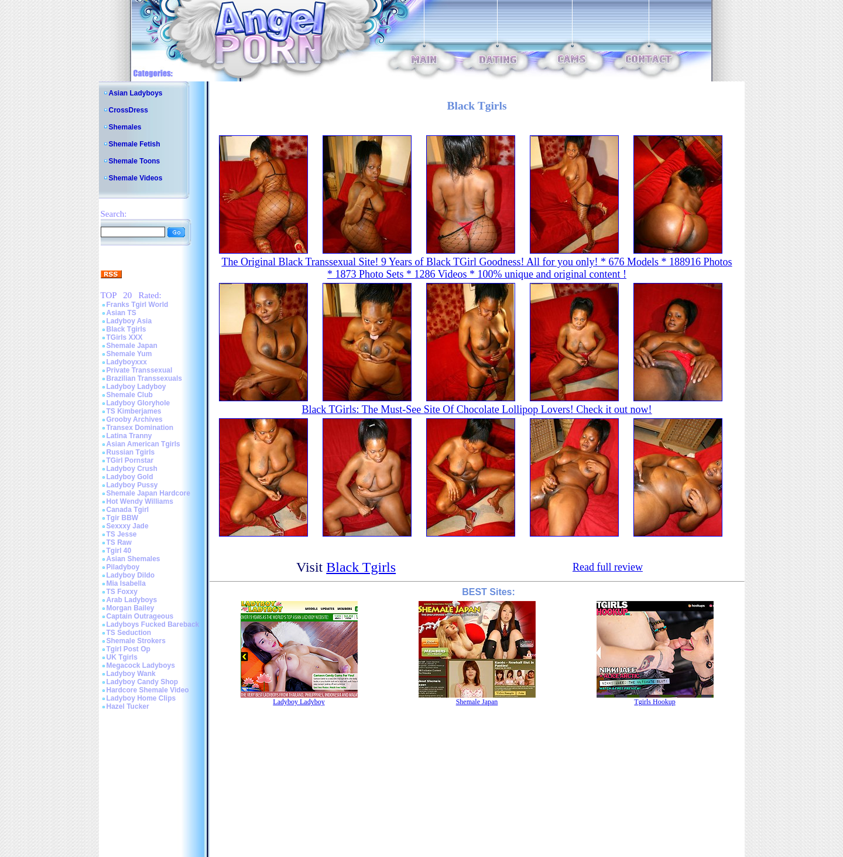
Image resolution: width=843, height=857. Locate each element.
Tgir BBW (123, 518)
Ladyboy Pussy (132, 485)
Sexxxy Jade (128, 526)
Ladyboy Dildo (131, 575)
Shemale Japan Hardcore (148, 493)
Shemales (125, 127)
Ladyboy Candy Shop (143, 682)
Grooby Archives (135, 419)
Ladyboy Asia (129, 321)
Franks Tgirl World (138, 305)
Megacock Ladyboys (141, 665)
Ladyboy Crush (132, 469)
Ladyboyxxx (127, 362)
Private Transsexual (140, 370)
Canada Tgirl (128, 510)
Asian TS (121, 313)
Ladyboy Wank (131, 674)
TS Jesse (122, 534)
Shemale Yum (129, 354)
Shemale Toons (134, 161)
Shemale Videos (136, 178)
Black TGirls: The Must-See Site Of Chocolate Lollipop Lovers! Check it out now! (476, 409)
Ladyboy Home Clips (141, 698)
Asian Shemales (133, 559)
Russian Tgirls (131, 452)
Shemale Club (130, 395)
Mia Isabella (126, 583)
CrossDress (128, 110)
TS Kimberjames (134, 411)
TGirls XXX (125, 337)
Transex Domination (140, 428)
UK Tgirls (122, 657)
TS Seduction (129, 633)
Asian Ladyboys (136, 93)
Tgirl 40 (119, 551)
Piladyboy (123, 567)
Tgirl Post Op (128, 649)
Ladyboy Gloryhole (138, 403)
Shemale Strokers (136, 641)
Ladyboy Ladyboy (136, 387)
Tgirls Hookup (654, 702)
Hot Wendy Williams (140, 501)
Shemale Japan (132, 346)
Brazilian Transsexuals (144, 378)
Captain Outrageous (140, 616)
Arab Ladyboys (132, 600)
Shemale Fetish (134, 144)
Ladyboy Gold (130, 477)
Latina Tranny (129, 436)
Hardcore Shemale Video (148, 690)
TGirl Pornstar (130, 460)
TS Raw (119, 542)
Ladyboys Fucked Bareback (153, 624)
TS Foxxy (122, 592)
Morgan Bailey (131, 608)
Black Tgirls (126, 329)
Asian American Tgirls (143, 444)
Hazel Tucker (128, 706)
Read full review (608, 567)
